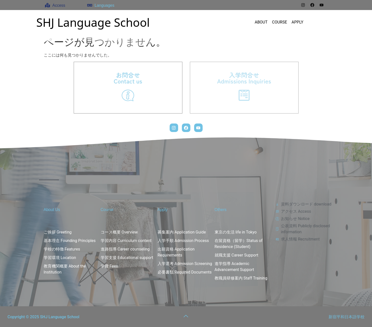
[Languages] (89, 5)
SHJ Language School (93, 22)
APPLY (297, 22)
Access (58, 5)
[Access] (47, 5)
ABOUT (261, 22)
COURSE (279, 22)
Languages (104, 5)
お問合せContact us (128, 77)
